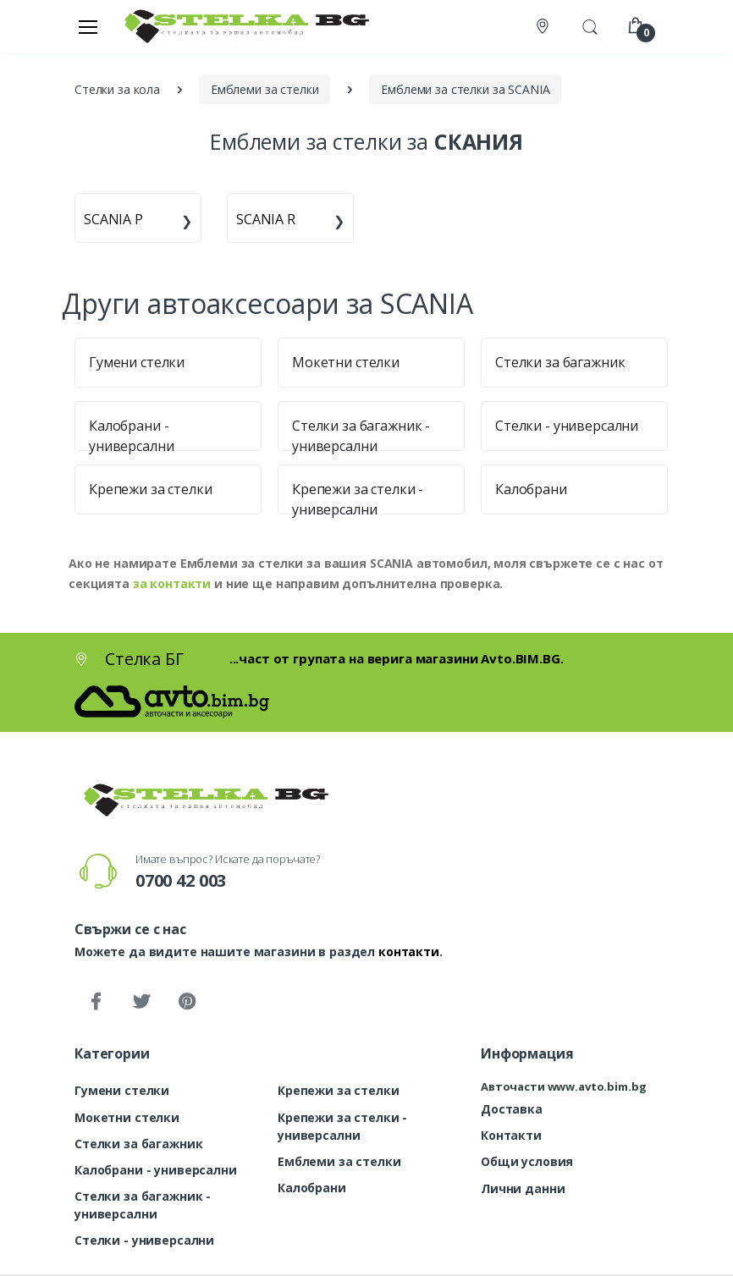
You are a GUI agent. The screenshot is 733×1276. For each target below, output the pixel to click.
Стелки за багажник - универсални (142, 1205)
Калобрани (531, 489)
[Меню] (88, 26)
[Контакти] (544, 27)
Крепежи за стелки (150, 489)
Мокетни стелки (346, 362)
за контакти (172, 583)
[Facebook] (95, 1002)
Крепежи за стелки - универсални (342, 1126)
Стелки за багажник (560, 362)
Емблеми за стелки (339, 1161)
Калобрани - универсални (155, 1170)
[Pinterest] (187, 1002)
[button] (590, 24)
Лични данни (523, 1188)
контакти (408, 951)
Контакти (511, 1135)
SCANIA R (265, 219)
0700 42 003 (180, 880)
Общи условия (527, 1161)
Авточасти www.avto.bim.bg (563, 1086)
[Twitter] (141, 1002)
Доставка (512, 1109)
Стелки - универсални (566, 425)
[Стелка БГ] (242, 25)
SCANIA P (113, 219)
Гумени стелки (137, 362)
